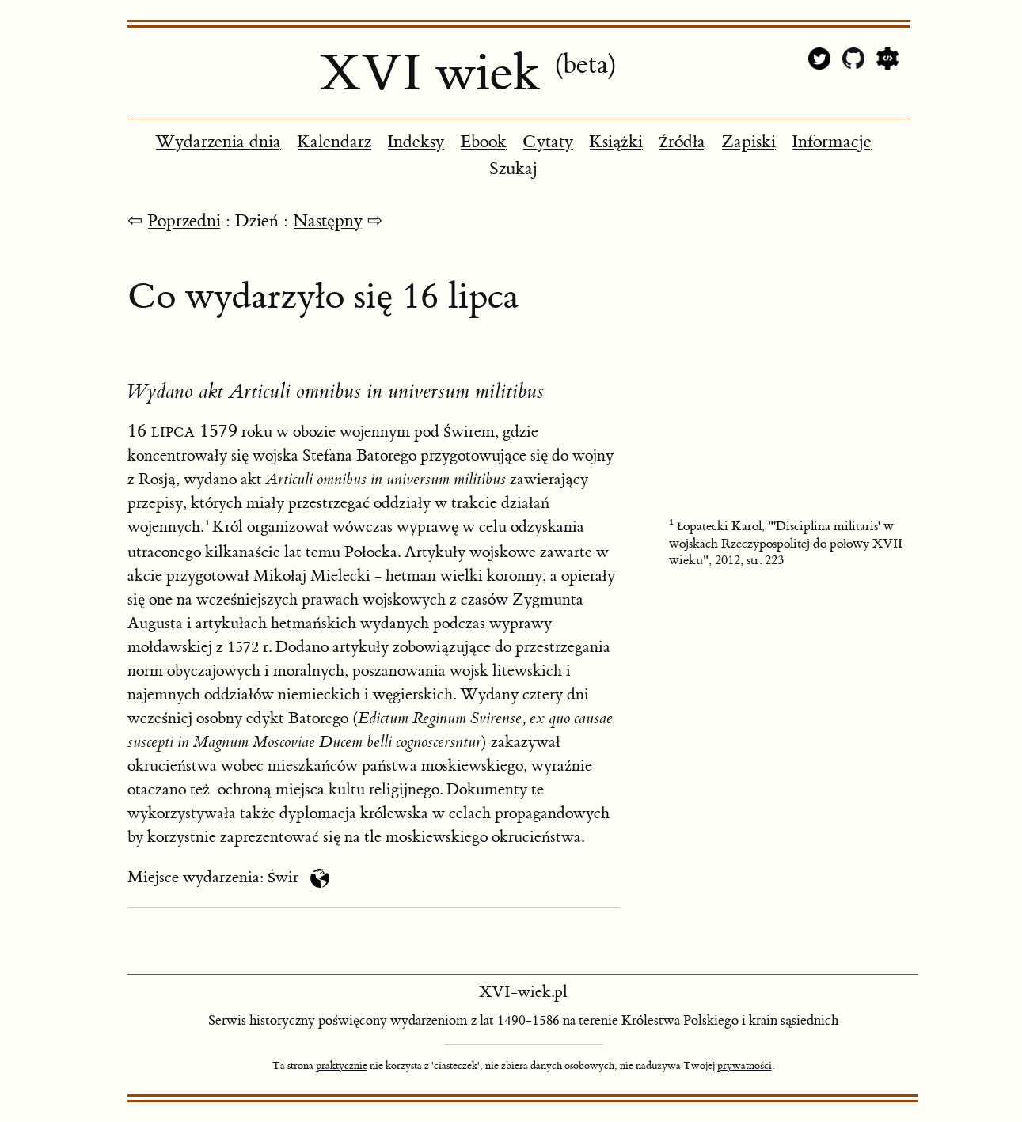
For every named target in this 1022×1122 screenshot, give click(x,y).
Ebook (483, 142)
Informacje (832, 142)
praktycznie (341, 1065)
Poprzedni (184, 221)
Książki (616, 142)
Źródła (682, 142)
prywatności (744, 1065)
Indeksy (415, 142)
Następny (328, 221)
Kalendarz (334, 142)
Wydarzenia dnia (218, 142)
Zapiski (748, 142)
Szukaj (513, 169)
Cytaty (547, 142)
